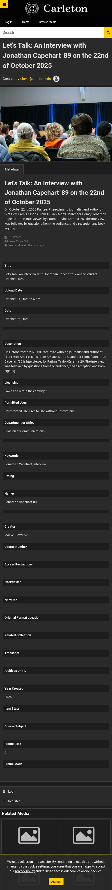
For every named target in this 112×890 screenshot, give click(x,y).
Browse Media (47, 22)
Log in (8, 22)
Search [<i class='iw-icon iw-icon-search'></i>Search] (108, 32)
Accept (56, 881)
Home (25, 22)
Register (11, 801)
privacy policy (25, 871)
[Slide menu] (4, 4)
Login (9, 791)
